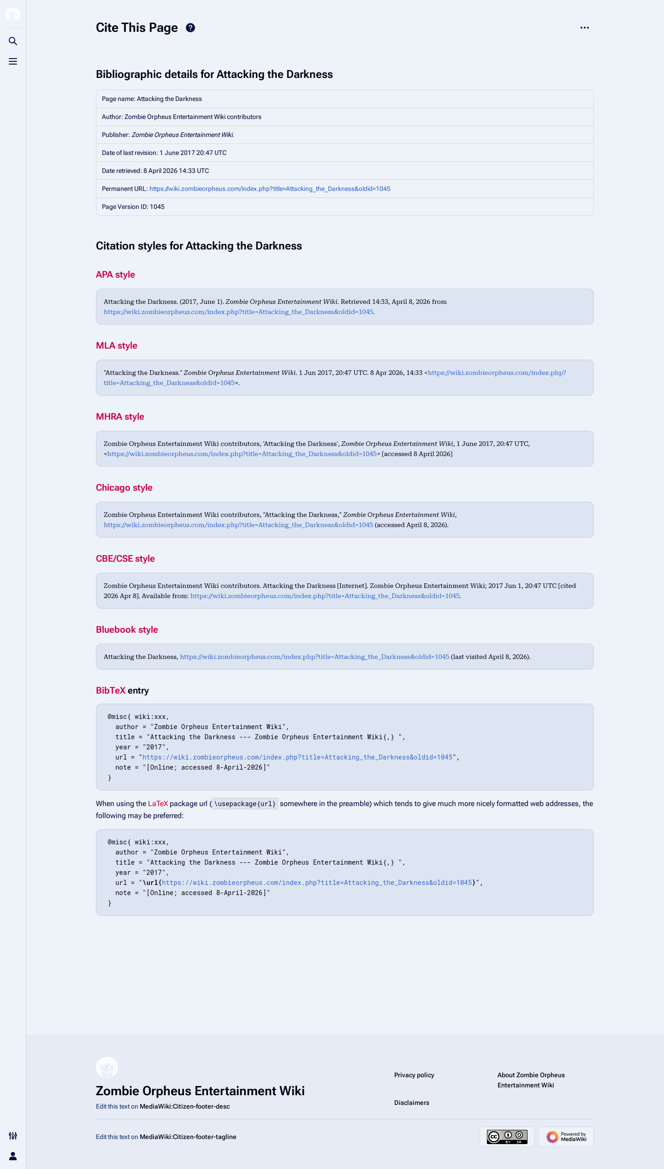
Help (190, 27)
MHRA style (120, 416)
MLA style (116, 345)
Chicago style (124, 487)
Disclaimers (411, 1102)
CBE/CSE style (125, 558)
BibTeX (110, 690)
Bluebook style (127, 629)
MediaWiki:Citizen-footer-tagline (188, 1136)
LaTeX (158, 803)
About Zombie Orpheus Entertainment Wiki (531, 1080)
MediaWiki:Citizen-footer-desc (185, 1106)
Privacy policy (414, 1075)
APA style (115, 274)
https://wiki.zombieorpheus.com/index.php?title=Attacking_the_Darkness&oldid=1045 (270, 188)
